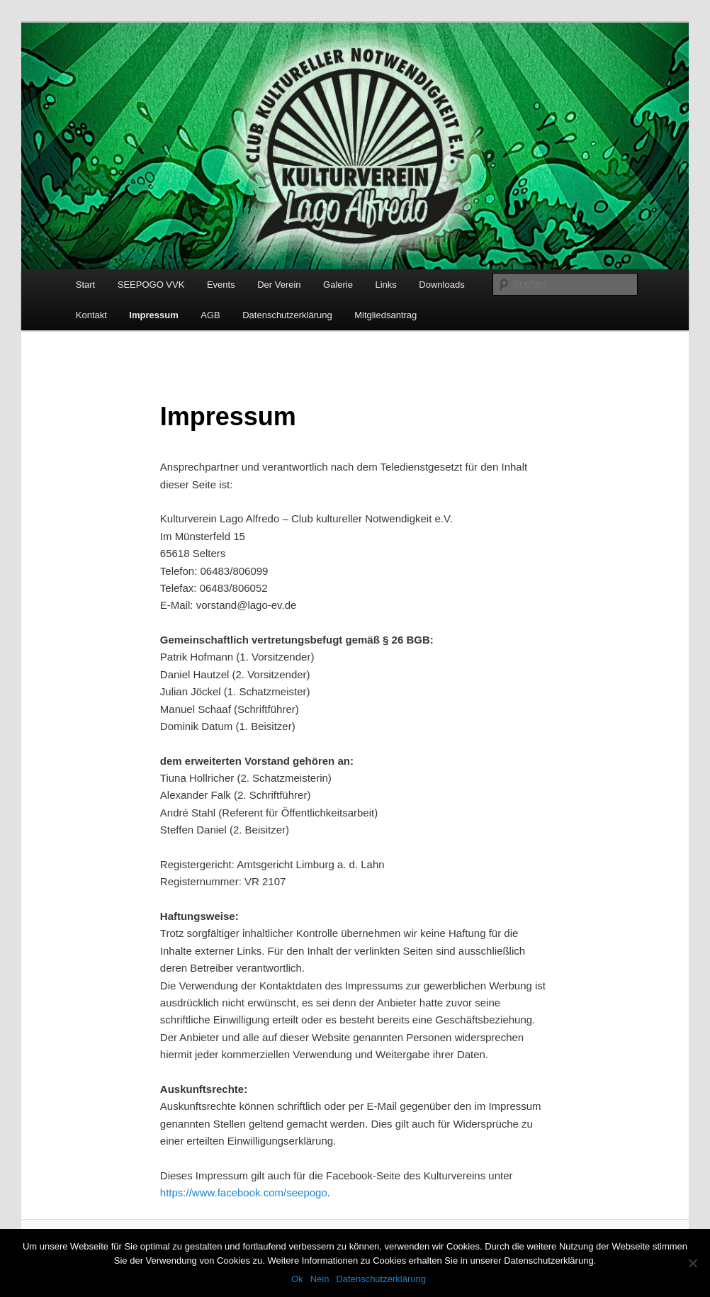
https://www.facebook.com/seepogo (243, 1192)
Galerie (338, 284)
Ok (297, 1279)
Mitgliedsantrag (385, 315)
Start (85, 284)
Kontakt (91, 315)
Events (221, 284)
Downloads (441, 284)
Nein (319, 1279)
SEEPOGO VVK (151, 284)
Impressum (153, 315)
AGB (210, 315)
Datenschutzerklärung (287, 315)
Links (385, 284)
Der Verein (278, 284)
